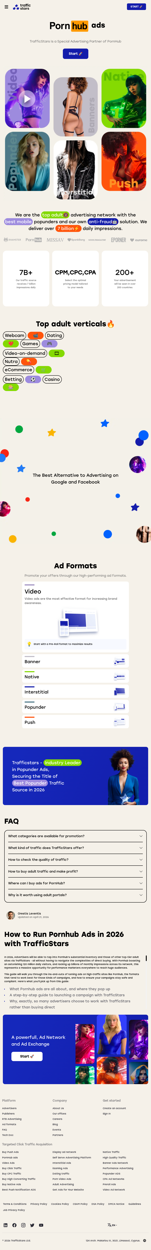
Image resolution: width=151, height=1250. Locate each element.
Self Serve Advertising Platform (72, 1157)
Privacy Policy (38, 1204)
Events (57, 1129)
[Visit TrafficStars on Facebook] (14, 1225)
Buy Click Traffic (12, 1168)
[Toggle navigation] (6, 6)
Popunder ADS (111, 1173)
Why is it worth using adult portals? (37, 895)
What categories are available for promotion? (46, 836)
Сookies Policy (60, 1204)
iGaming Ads (60, 1168)
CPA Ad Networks (113, 1179)
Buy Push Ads (10, 1152)
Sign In (107, 1113)
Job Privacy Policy (14, 1210)
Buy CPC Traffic (11, 1173)
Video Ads (8, 1163)
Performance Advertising (118, 1168)
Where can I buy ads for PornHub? (36, 883)
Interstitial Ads (62, 1163)
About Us (58, 1108)
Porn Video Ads (62, 1179)
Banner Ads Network (115, 1163)
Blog (55, 1124)
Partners (58, 1135)
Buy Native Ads (11, 1184)
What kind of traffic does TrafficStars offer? (46, 848)
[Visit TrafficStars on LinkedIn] (5, 1225)
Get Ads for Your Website (68, 1189)
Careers (57, 1119)
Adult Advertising (63, 1184)
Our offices (59, 1113)
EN (111, 1225)
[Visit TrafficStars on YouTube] (41, 1225)
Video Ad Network (114, 1189)
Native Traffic (111, 1152)
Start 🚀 (136, 6)
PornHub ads (10, 1157)
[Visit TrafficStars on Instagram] (23, 1225)
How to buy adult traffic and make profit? (43, 871)
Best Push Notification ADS (19, 1189)
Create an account (114, 1108)
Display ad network (64, 1152)
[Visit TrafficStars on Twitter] (32, 1225)
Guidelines (134, 1204)
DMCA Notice (116, 1204)
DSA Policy (98, 1204)
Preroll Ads (109, 1184)
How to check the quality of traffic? (38, 860)
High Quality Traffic (114, 1157)
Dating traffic (61, 1173)
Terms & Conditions (15, 1204)
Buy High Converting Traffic (18, 1179)
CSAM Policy (80, 1204)
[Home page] (21, 6)
